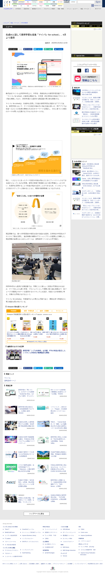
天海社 (82, 529)
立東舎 (47, 538)
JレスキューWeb (67, 538)
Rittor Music (46, 526)
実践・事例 (61, 9)
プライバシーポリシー (59, 563)
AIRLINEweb (66, 529)
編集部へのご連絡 (46, 563)
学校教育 (13, 311)
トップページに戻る (36, 514)
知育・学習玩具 (29, 311)
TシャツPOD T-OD (50, 535)
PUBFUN (81, 538)
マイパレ (7, 378)
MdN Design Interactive (69, 550)
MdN (62, 544)
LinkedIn (60, 49)
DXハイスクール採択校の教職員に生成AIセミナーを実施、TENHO (58, 392)
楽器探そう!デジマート (51, 532)
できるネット (8, 553)
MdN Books (66, 547)
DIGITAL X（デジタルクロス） (30, 541)
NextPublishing (26, 553)
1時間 (75, 26)
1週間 (90, 26)
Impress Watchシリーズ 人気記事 (87, 129)
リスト (20, 49)
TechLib (65, 556)
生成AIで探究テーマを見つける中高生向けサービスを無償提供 (26, 454)
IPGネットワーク (83, 544)
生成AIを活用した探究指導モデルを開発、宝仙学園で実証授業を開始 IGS (26, 424)
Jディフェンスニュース (69, 532)
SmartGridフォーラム (28, 529)
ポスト (14, 49)
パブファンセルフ (86, 541)
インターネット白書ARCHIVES (13, 556)
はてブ (39, 49)
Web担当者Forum (10, 532)
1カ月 (98, 26)
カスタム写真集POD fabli (88, 550)
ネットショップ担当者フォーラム (31, 532)
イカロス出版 (64, 526)
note (50, 49)
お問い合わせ (23, 563)
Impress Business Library (29, 535)
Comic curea (84, 532)
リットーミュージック (51, 529)
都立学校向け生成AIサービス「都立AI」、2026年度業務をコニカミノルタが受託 (91, 114)
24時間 (83, 26)
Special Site (80, 56)
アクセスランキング (82, 23)
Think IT (7, 529)
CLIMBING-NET (49, 547)
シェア (29, 49)
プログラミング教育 (49, 9)
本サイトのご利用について (10, 563)
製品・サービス (85, 9)
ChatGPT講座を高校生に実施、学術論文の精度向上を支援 (59, 454)
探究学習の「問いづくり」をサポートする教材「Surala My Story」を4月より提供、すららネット (26, 394)
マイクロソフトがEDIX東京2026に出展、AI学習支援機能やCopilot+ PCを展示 (91, 121)
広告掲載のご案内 (34, 563)
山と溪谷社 (46, 541)
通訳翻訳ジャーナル (68, 535)
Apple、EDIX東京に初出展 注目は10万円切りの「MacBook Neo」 (91, 166)
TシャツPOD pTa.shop (87, 546)
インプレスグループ (80, 563)
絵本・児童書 (44, 311)
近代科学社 (46, 550)
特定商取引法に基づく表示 (95, 563)
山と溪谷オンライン (50, 544)
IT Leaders (8, 538)
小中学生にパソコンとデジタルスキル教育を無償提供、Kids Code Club (91, 92)
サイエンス (59, 311)
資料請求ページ (10, 380)
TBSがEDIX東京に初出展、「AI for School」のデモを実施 (91, 186)
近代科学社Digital (49, 553)
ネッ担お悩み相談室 (10, 544)
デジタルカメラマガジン (11, 550)
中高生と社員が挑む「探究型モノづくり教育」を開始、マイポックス (26, 500)
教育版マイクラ (36, 9)
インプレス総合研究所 (11, 535)
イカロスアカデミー (68, 541)
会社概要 (69, 563)
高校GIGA (26, 9)
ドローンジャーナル (10, 541)
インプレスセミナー (27, 538)
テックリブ (64, 553)
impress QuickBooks (86, 535)
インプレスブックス (27, 550)
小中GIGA (18, 9)
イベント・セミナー (72, 9)
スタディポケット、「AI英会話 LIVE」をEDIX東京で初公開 (91, 193)
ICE (80, 526)
